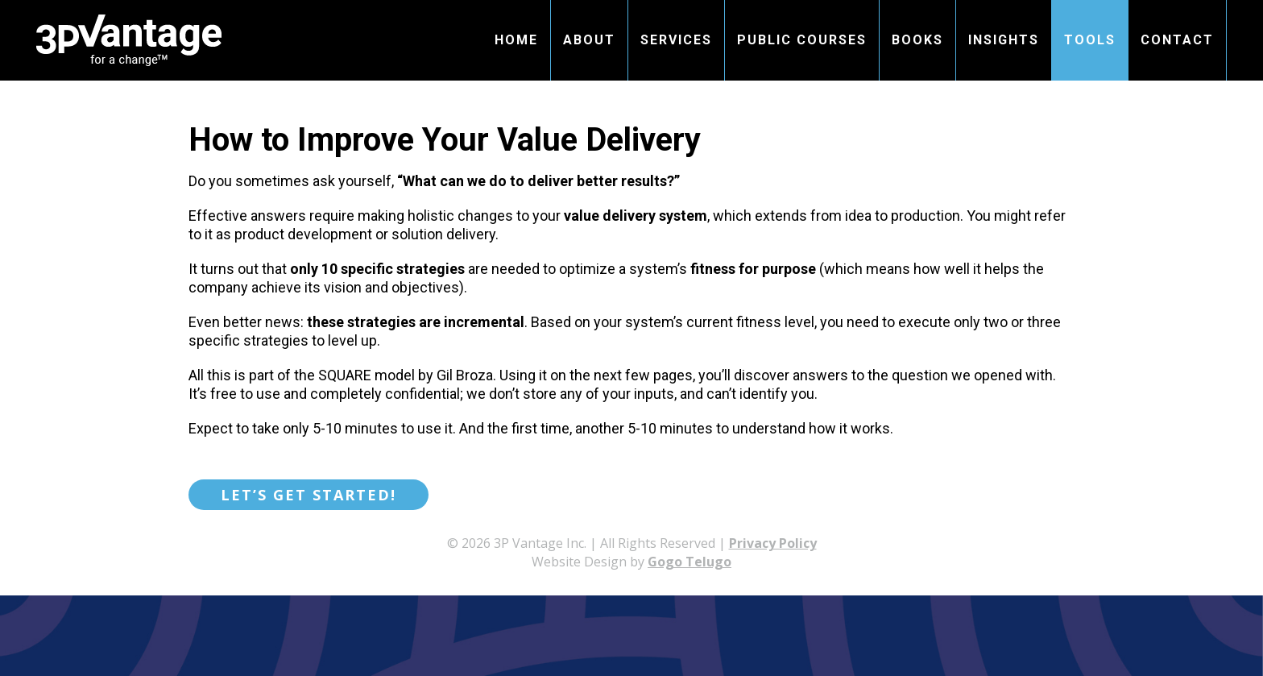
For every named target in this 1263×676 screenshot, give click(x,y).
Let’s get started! (308, 494)
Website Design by (631, 561)
